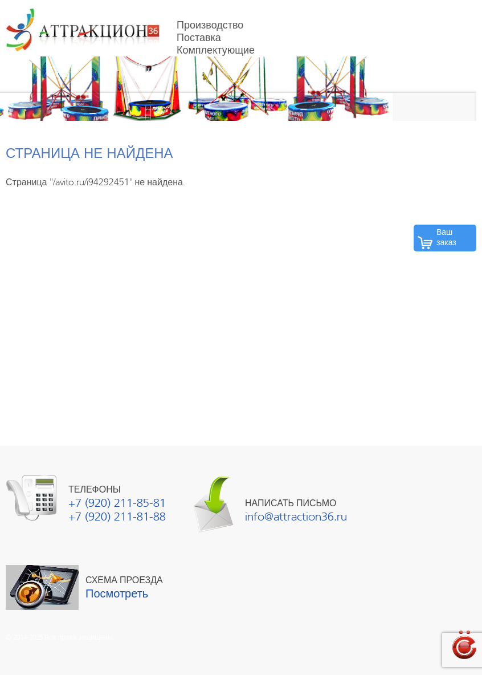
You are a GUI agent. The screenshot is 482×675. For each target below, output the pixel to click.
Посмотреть (116, 593)
